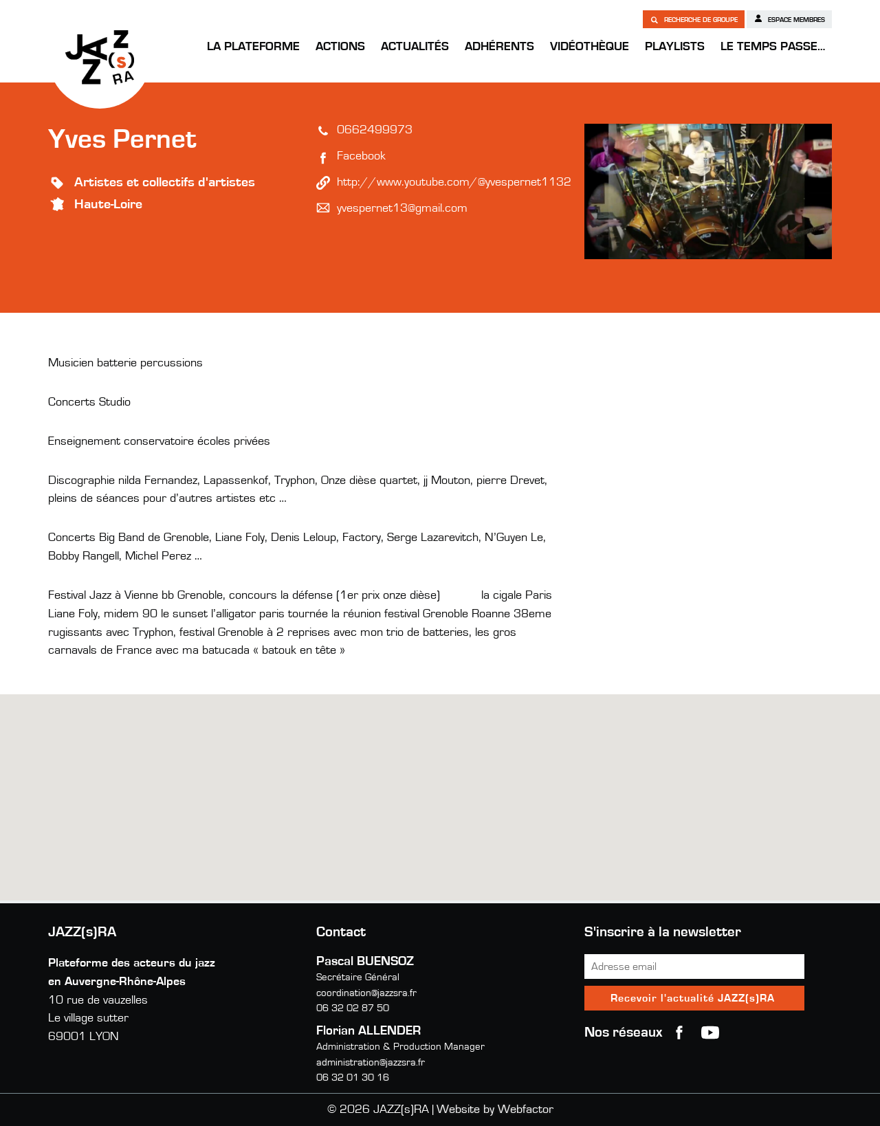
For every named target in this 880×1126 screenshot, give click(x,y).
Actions (340, 47)
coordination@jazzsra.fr (366, 993)
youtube (710, 1032)
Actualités (415, 47)
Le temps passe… (772, 47)
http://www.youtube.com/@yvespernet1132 (454, 182)
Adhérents (499, 47)
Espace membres (789, 18)
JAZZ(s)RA (99, 57)
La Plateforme (253, 47)
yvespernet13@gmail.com (402, 208)
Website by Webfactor (495, 1109)
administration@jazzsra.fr (370, 1062)
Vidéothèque (589, 47)
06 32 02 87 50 (352, 1008)
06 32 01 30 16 (352, 1077)
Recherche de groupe (694, 19)
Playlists (675, 47)
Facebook (361, 156)
